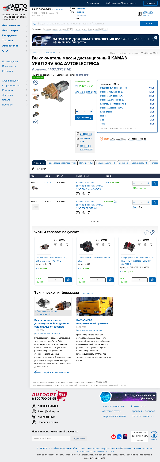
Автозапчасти (11, 25)
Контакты (7, 71)
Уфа (102, 119)
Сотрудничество (11, 85)
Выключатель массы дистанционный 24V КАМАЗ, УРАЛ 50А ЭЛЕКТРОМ (89, 205)
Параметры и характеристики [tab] (62, 163)
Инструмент (9, 35)
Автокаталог (10, 45)
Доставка (7, 95)
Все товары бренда (137, 138)
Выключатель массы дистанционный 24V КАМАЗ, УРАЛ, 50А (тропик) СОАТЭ (89, 185)
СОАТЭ (48, 182)
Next (35, 122)
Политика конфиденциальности (137, 448)
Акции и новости (11, 80)
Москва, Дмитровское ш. (112, 99)
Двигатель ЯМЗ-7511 (98, 29)
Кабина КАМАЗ (66, 29)
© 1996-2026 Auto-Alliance (49, 448)
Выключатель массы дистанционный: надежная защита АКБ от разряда (51, 323)
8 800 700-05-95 (44, 398)
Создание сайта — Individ (73, 448)
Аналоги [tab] (39, 163)
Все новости (88, 293)
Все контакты (58, 9)
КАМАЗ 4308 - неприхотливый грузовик (92, 321)
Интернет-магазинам (113, 416)
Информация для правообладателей (104, 448)
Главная (35, 52)
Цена (109, 176)
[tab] (39, 162)
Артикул (60, 176)
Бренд (48, 176)
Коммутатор (81, 29)
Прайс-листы (9, 66)
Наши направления (112, 406)
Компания (7, 90)
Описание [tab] (123, 163)
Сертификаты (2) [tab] (139, 163)
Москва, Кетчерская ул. (111, 95)
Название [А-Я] (83, 176)
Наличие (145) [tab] (86, 163)
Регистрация (93, 3)
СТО (5, 51)
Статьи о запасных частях (47, 333)
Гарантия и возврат (143, 411)
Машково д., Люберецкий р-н (113, 87)
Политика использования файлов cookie (95, 451)
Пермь (103, 115)
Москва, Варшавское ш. (111, 91)
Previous (35, 82)
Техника (7, 40)
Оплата (6, 99)
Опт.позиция (38, 77)
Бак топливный (50, 29)
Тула (102, 123)
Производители (10, 61)
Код (33, 176)
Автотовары (10, 30)
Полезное (7, 104)
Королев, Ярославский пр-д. (113, 103)
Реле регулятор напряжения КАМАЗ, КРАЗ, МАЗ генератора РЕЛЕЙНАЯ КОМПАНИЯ (137, 260)
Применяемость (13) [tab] (105, 163)
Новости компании (142, 416)
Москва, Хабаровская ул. (112, 107)
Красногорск (106, 111)
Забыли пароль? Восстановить (121, 3)
